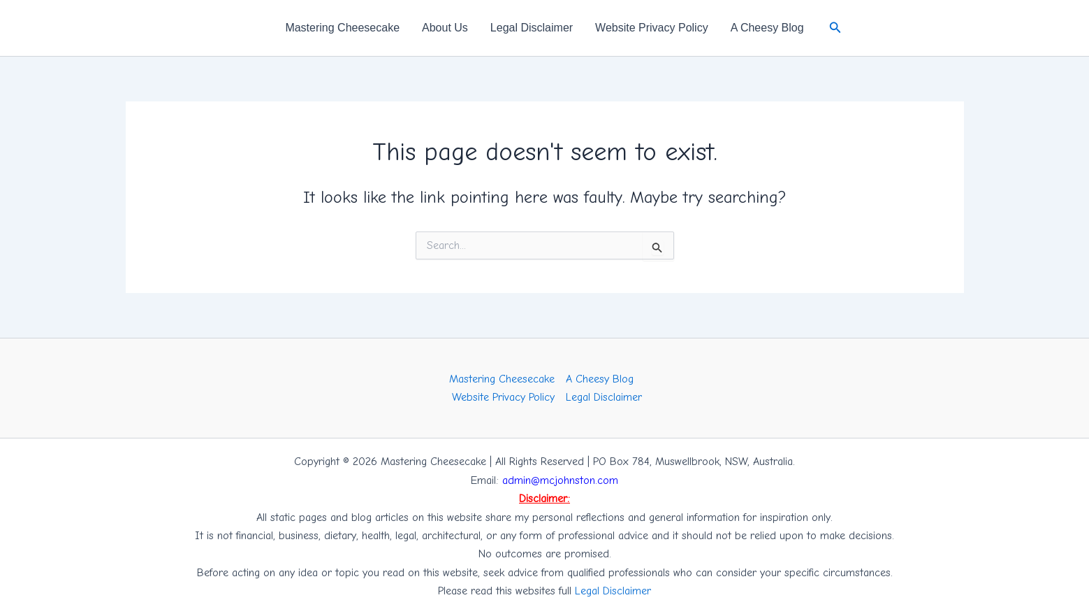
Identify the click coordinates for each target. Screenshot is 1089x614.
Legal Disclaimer (531, 28)
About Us (445, 28)
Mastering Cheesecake (342, 28)
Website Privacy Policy (651, 28)
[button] (835, 28)
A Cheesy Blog (767, 28)
